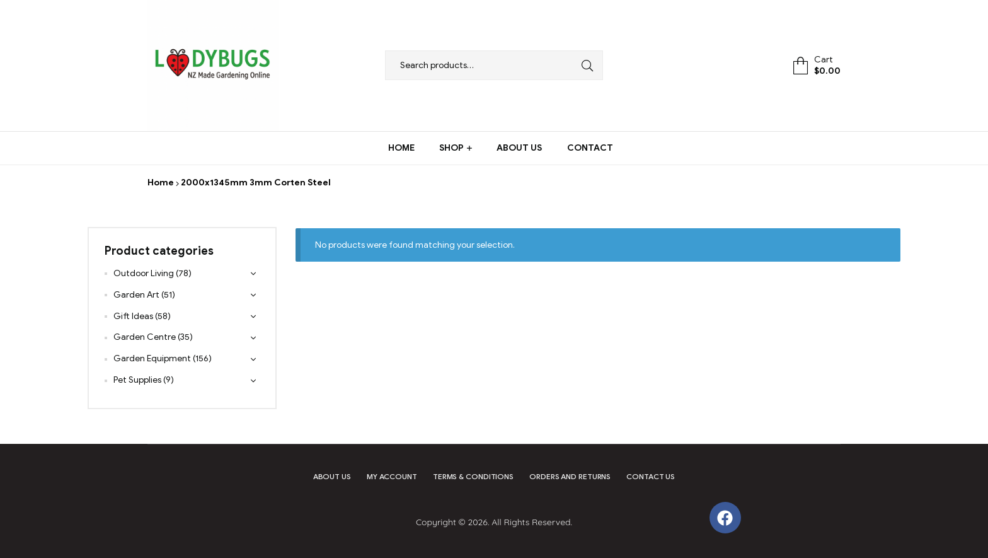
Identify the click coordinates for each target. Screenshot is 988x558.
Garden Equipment (152, 358)
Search (584, 65)
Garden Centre (144, 337)
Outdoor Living (143, 273)
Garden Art (136, 294)
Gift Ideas (133, 316)
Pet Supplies (137, 380)
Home (160, 182)
